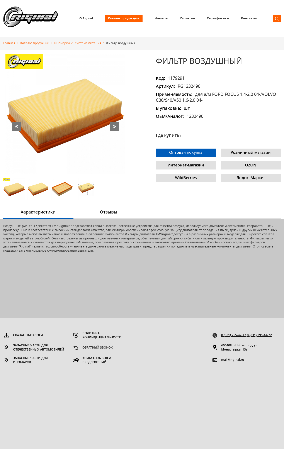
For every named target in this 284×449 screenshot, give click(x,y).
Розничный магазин (251, 153)
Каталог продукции (123, 18)
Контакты (249, 18)
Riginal (30, 18)
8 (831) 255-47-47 (233, 335)
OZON (250, 165)
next (114, 126)
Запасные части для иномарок (30, 360)
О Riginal (86, 18)
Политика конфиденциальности (101, 335)
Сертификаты (218, 18)
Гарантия (187, 18)
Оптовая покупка (185, 153)
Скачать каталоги (28, 335)
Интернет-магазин (186, 165)
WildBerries (186, 178)
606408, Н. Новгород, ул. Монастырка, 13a (239, 347)
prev (16, 126)
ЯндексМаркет (250, 178)
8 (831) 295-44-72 (259, 335)
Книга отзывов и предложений (96, 360)
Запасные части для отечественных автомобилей (38, 347)
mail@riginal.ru (232, 359)
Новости (161, 18)
